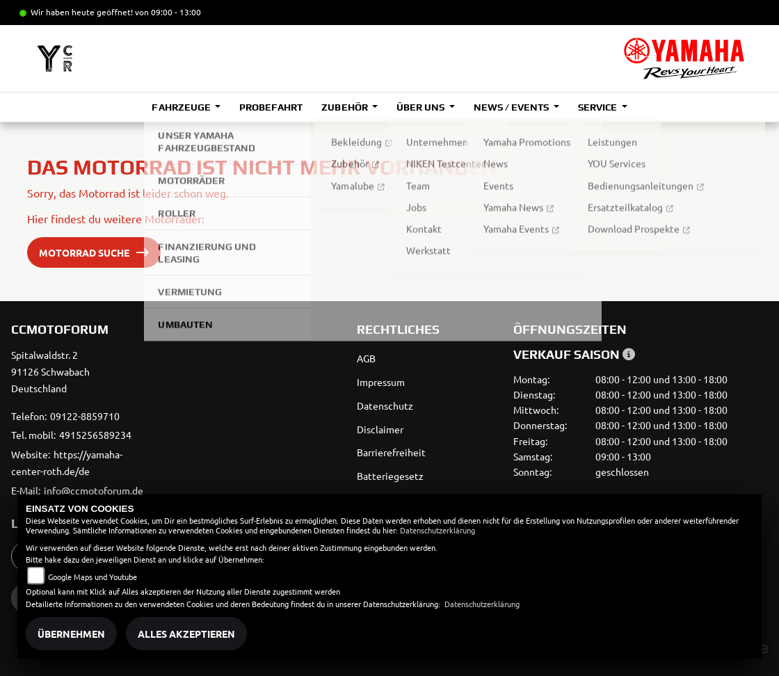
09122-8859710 (85, 416)
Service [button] (598, 107)
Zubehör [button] (345, 107)
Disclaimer (380, 429)
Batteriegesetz (390, 475)
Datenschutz (385, 405)
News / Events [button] (512, 107)
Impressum (381, 382)
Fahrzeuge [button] (182, 107)
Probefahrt (271, 107)
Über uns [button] (421, 107)
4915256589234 (95, 434)
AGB (366, 358)
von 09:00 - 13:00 (168, 11)
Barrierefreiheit (391, 452)
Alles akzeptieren (186, 633)
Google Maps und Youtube (92, 576)
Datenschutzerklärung (437, 530)
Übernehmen (71, 633)
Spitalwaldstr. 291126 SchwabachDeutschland (50, 371)
